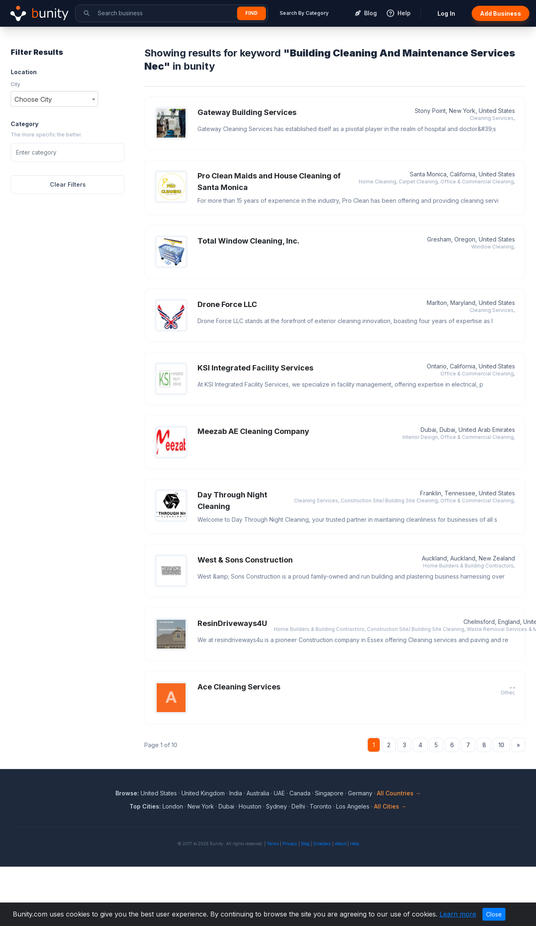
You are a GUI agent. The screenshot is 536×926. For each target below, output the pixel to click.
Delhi (298, 806)
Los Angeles (352, 806)
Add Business (500, 13)
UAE (279, 793)
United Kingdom (203, 793)
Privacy (289, 843)
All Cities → (390, 806)
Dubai (226, 806)
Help (354, 843)
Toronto (320, 806)
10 (501, 744)
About (340, 843)
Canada (299, 793)
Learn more (458, 914)
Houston (250, 806)
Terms (273, 843)
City (15, 84)
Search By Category (304, 13)
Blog (305, 843)
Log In (446, 13)
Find (251, 13)
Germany (360, 793)
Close (494, 914)
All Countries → (399, 793)
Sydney (276, 806)
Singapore (329, 793)
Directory (322, 843)
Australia (258, 793)
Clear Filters (68, 184)
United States (159, 793)
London (172, 806)
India (235, 793)
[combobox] (54, 99)
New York (201, 806)
